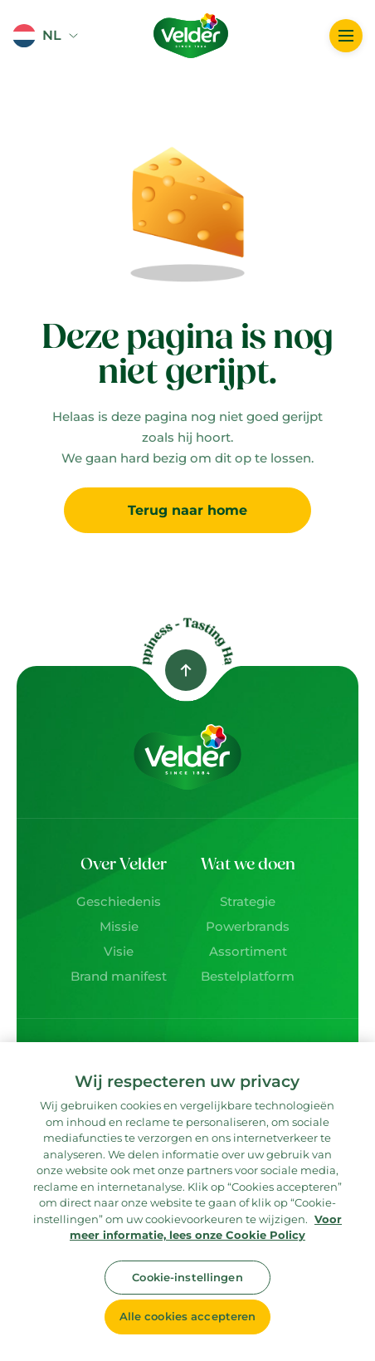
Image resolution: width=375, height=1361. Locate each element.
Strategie (247, 901)
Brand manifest (119, 976)
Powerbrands (248, 926)
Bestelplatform (248, 976)
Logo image (176, 8)
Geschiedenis (118, 901)
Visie (119, 951)
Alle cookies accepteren (187, 1316)
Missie (119, 926)
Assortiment (248, 951)
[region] (187, 1201)
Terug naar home (187, 510)
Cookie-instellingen (187, 1277)
